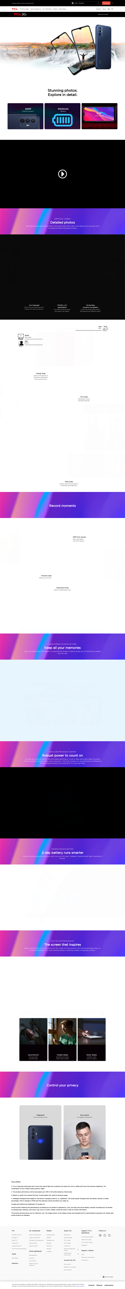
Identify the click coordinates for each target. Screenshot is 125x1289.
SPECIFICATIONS (103, 14)
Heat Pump (33, 1246)
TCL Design (67, 1243)
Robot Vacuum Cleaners (33, 1264)
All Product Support (87, 1237)
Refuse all (99, 1285)
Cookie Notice (80, 1286)
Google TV (15, 1237)
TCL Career (67, 1240)
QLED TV (14, 1240)
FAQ (82, 1254)
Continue (106, 3)
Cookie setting (108, 1285)
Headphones (50, 1240)
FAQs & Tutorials (86, 1239)
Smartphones (51, 1235)
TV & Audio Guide (86, 1242)
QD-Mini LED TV (17, 1235)
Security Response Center (71, 1249)
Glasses (49, 1248)
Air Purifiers (32, 1261)
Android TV (15, 1243)
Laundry (31, 1258)
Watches (49, 1246)
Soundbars (15, 1258)
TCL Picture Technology (19, 1248)
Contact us (67, 1246)
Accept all (91, 1285)
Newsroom (67, 1235)
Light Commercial (34, 1237)
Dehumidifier (33, 1243)
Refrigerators (33, 1255)
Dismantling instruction (71, 1254)
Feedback (84, 1245)
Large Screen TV (17, 1246)
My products (68, 1270)
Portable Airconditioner (36, 1240)
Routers (49, 1243)
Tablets (49, 1237)
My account (67, 1264)
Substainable (68, 1237)
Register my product (70, 1267)
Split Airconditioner (35, 1235)
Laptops (49, 1251)
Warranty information (88, 1257)
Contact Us (84, 1260)
